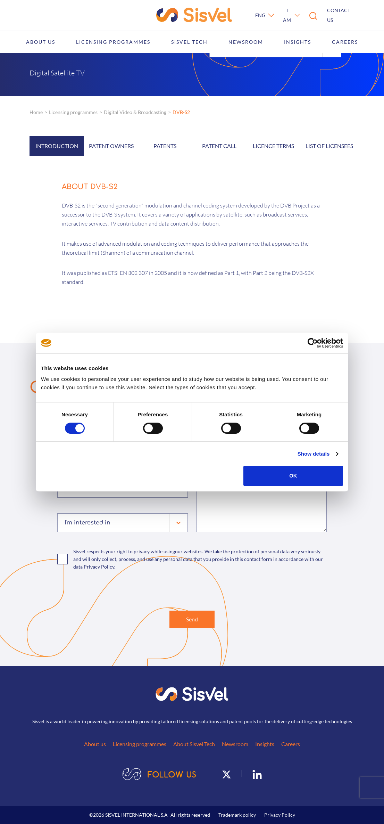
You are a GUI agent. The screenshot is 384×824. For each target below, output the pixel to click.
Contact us (338, 15)
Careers (345, 42)
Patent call (219, 145)
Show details (314, 454)
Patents (164, 145)
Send (192, 619)
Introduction (56, 145)
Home (36, 112)
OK (293, 476)
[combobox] (65, 523)
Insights (297, 42)
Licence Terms (273, 145)
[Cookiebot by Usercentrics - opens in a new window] (312, 343)
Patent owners (111, 145)
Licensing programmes (113, 42)
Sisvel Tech (189, 42)
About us (40, 42)
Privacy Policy (279, 815)
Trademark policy (237, 815)
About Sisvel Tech (194, 744)
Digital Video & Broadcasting (135, 112)
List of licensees (329, 145)
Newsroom (245, 42)
